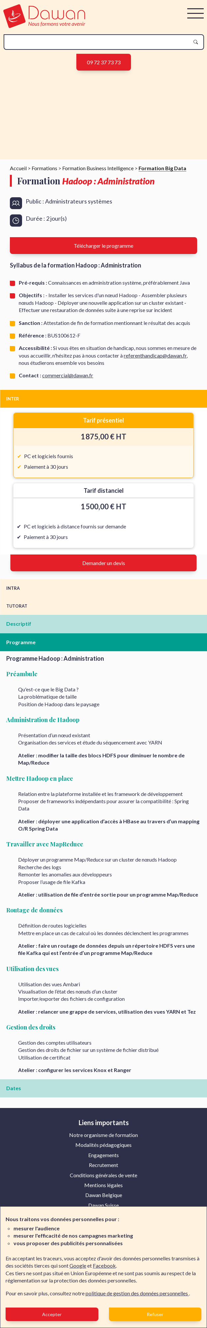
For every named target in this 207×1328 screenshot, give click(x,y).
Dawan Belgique (103, 1195)
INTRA (13, 588)
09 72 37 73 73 (103, 62)
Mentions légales (103, 1185)
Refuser (155, 1314)
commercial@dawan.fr (67, 375)
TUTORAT (16, 606)
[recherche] (99, 42)
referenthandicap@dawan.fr (155, 355)
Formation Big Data (162, 168)
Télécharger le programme (103, 245)
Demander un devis (103, 563)
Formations (44, 168)
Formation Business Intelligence (98, 168)
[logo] (44, 26)
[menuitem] (103, 1135)
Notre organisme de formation (103, 1135)
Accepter (52, 1314)
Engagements (103, 1155)
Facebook (104, 1265)
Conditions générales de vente (103, 1175)
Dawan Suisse (103, 1205)
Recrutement (103, 1165)
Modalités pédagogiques (103, 1145)
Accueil (18, 168)
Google (77, 1265)
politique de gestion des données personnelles (137, 1293)
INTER (12, 398)
